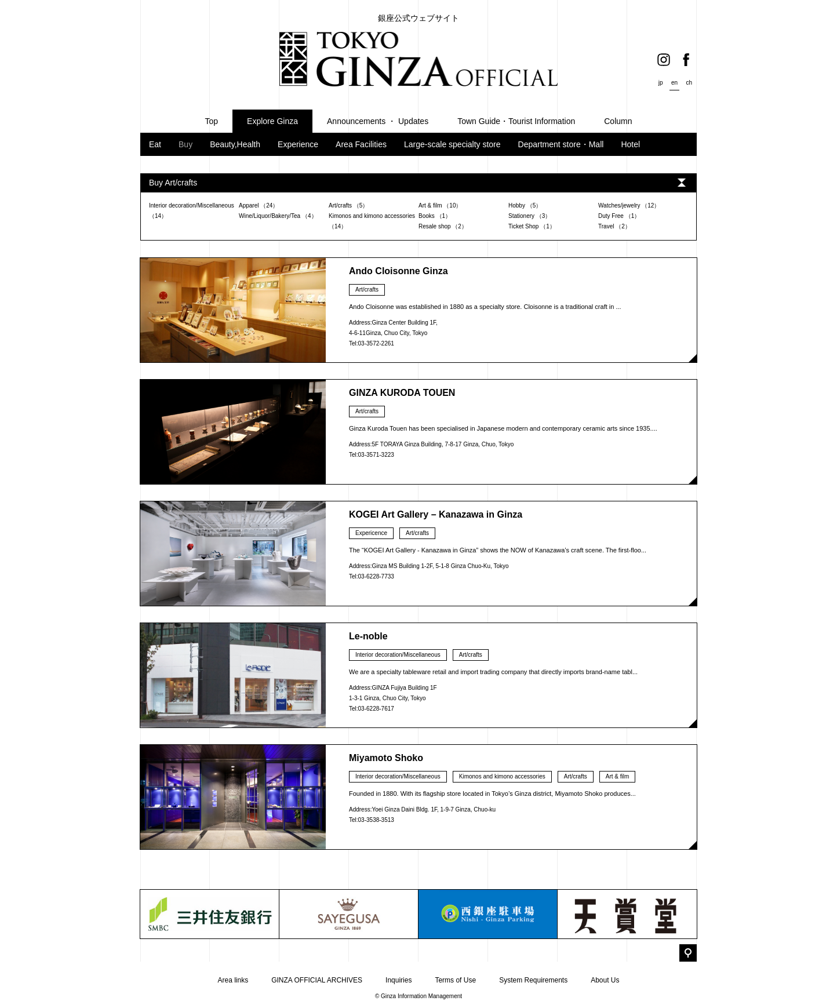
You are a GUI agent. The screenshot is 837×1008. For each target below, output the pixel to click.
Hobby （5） (524, 205)
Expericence (371, 533)
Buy (185, 144)
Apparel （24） (258, 205)
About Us (605, 980)
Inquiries (398, 980)
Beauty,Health (235, 144)
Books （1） (434, 216)
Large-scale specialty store (452, 144)
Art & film (617, 776)
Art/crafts (367, 289)
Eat (155, 144)
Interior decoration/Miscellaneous (398, 655)
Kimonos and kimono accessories (502, 776)
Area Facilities (361, 144)
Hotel (630, 144)
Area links (232, 980)
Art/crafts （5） (348, 205)
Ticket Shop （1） (531, 226)
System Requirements (533, 980)
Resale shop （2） (442, 226)
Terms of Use (455, 980)
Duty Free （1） (619, 216)
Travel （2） (614, 226)
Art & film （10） (439, 205)
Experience (298, 144)
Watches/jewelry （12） (629, 205)
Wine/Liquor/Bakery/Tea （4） (278, 216)
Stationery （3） (529, 216)
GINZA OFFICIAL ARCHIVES (316, 980)
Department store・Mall (561, 144)
